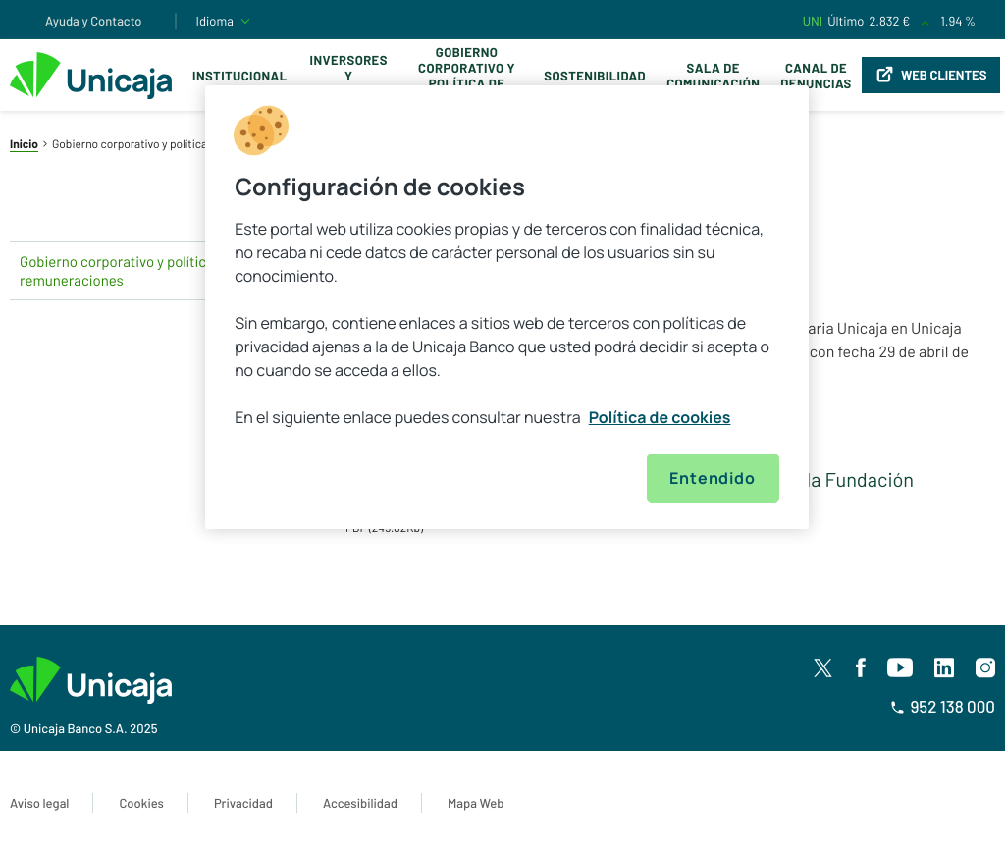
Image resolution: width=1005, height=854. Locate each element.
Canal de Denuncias (815, 75)
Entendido (712, 478)
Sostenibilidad (595, 75)
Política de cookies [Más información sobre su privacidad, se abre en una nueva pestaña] (660, 417)
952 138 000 (942, 707)
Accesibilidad (360, 803)
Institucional (240, 75)
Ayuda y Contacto (93, 20)
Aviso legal (39, 803)
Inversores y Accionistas (349, 75)
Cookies (141, 803)
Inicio (24, 144)
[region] (506, 307)
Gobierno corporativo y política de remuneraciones (467, 75)
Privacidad (243, 803)
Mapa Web (475, 803)
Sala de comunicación (713, 75)
